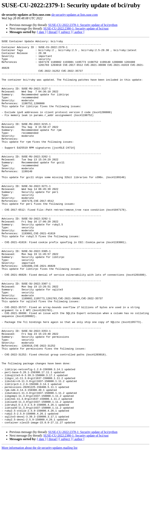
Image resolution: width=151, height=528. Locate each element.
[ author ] (78, 32)
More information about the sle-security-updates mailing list (39, 524)
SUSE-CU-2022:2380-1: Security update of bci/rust (76, 28)
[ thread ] (52, 32)
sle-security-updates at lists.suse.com (74, 14)
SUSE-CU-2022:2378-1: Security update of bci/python (82, 25)
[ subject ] (65, 32)
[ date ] (41, 32)
